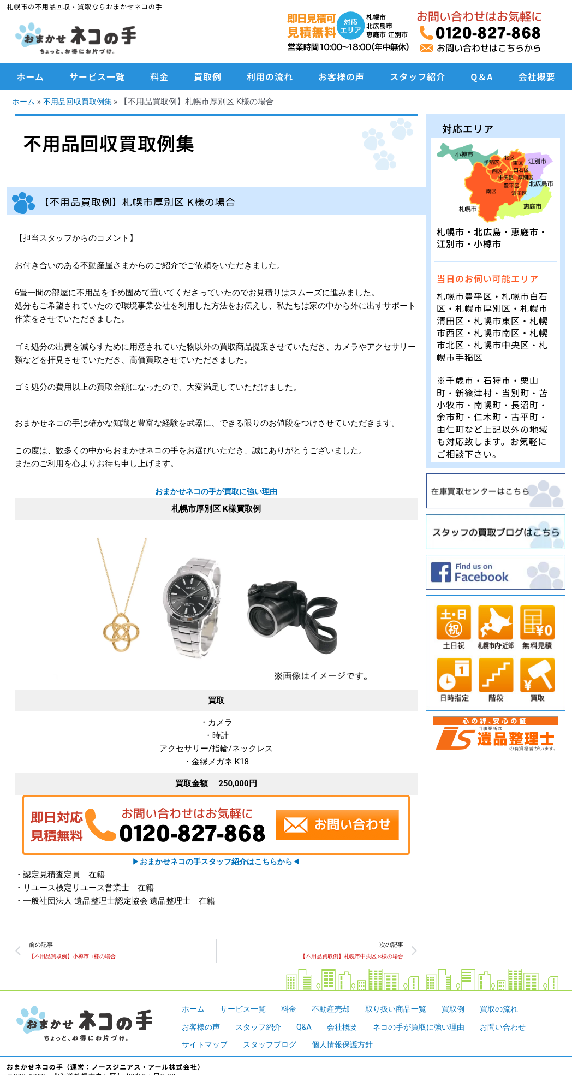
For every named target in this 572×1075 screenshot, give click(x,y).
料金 (159, 76)
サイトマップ (206, 1046)
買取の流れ (514, 1010)
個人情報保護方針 (351, 1046)
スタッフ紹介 (417, 76)
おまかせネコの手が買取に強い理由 (216, 491)
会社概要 (536, 76)
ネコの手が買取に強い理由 (431, 1028)
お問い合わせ (519, 1028)
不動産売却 (338, 1010)
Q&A (310, 1028)
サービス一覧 (97, 76)
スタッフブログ (274, 1046)
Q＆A (481, 76)
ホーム (31, 76)
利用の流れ (270, 76)
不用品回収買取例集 (81, 101)
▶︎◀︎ (216, 861)
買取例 (208, 76)
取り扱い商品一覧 (406, 1010)
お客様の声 (341, 76)
